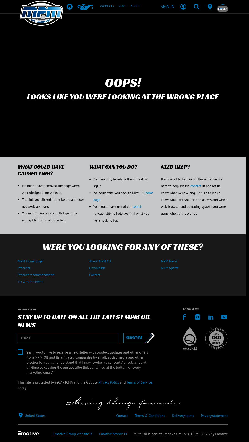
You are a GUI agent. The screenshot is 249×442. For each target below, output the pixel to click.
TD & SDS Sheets (30, 282)
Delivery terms (183, 415)
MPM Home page (30, 261)
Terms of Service (139, 382)
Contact (94, 275)
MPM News (169, 261)
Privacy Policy (109, 382)
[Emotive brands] (113, 434)
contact (195, 186)
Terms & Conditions (150, 415)
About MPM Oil (100, 261)
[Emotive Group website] (72, 434)
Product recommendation (36, 275)
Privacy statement (214, 415)
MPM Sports (169, 268)
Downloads (97, 268)
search (137, 206)
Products (24, 268)
